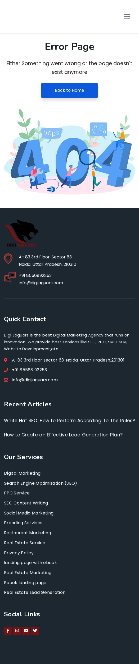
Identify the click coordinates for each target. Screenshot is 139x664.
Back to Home (69, 90)
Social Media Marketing (29, 513)
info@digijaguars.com (41, 283)
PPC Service (17, 493)
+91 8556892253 (35, 275)
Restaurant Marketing (27, 533)
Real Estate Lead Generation (34, 592)
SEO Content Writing (26, 503)
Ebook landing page (25, 583)
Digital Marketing (22, 473)
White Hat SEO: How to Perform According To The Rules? (69, 420)
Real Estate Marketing (27, 573)
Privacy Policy (19, 553)
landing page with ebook (30, 563)
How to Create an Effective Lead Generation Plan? (63, 435)
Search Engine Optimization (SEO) (40, 483)
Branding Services (23, 523)
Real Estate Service (25, 543)
